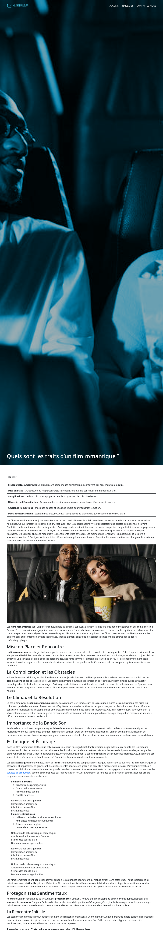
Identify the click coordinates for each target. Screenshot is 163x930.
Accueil (114, 5)
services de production (19, 772)
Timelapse (127, 5)
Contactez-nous (146, 5)
